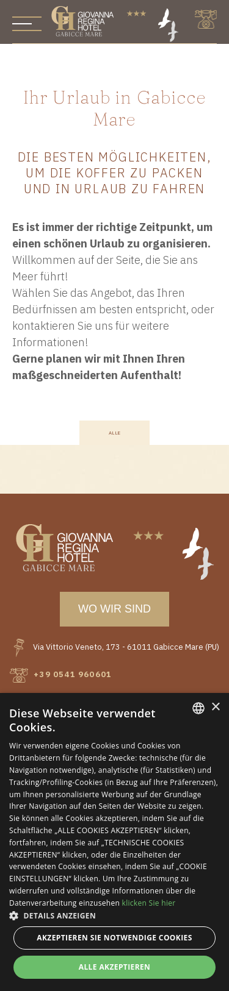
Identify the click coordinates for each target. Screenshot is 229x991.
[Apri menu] (27, 23)
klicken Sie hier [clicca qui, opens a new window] (149, 903)
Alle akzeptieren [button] (115, 967)
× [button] (215, 707)
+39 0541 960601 (61, 675)
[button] (114, 915)
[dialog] (114, 842)
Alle (115, 433)
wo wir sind (114, 609)
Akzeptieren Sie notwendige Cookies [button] (114, 937)
